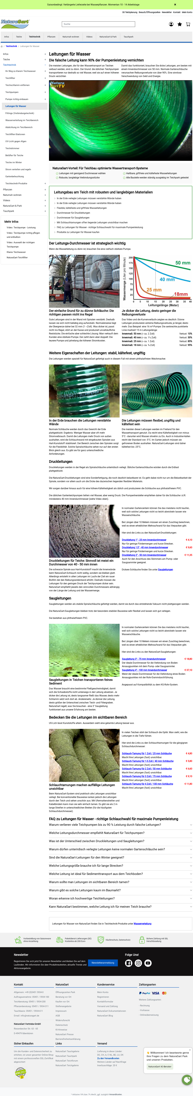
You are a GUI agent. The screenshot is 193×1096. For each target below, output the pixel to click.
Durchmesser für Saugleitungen (71, 218)
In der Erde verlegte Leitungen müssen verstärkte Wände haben (87, 199)
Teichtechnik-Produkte (16, 184)
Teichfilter (10, 78)
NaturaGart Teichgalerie (67, 1066)
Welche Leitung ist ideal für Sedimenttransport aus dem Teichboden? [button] (96, 874)
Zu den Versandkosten (108, 1059)
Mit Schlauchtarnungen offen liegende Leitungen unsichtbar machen (91, 223)
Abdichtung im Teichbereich (18, 127)
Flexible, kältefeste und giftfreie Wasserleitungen (80, 208)
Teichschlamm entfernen (17, 85)
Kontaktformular (105, 1002)
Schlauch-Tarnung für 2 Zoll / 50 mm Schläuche (147, 769)
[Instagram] (138, 963)
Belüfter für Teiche (14, 156)
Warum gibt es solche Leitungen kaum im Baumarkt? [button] (85, 891)
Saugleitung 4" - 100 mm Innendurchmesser (144, 670)
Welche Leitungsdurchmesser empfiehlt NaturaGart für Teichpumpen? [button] (96, 833)
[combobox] (98, 24)
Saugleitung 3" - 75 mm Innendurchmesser (144, 659)
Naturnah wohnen (76, 37)
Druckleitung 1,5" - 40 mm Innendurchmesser (145, 548)
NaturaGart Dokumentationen (111, 1011)
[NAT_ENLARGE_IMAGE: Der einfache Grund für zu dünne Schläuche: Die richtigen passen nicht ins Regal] (84, 281)
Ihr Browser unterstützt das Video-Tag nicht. (120, 121)
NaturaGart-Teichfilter (17, 258)
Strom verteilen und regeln (18, 170)
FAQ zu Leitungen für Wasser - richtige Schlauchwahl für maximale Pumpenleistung (98, 228)
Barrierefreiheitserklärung (68, 1039)
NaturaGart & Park (116, 37)
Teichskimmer (12, 148)
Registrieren (103, 997)
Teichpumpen (11, 92)
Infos (7, 37)
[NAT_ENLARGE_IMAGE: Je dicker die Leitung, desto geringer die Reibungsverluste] (157, 281)
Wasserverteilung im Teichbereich (21, 120)
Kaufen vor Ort (62, 1002)
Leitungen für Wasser (15, 106)
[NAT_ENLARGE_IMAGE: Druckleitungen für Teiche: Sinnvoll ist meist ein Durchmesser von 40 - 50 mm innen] (84, 531)
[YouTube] (148, 963)
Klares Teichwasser (16, 252)
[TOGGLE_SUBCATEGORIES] (45, 54)
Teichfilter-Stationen (15, 134)
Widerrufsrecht (63, 1021)
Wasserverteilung (142, 924)
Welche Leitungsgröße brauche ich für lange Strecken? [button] (86, 866)
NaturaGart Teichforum (67, 1061)
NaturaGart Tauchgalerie (67, 1052)
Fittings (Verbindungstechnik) (19, 113)
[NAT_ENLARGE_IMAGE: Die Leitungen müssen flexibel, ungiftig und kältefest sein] (157, 391)
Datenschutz (62, 1025)
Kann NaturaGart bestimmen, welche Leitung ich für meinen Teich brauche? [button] (100, 907)
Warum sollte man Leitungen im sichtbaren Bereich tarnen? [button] (89, 882)
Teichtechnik (37, 37)
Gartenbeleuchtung (14, 177)
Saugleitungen (165, 570)
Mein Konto (187, 12)
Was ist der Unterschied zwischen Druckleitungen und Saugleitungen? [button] (96, 841)
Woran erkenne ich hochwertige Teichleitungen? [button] (82, 899)
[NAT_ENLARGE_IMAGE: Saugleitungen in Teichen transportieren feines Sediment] (84, 650)
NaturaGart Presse (65, 1035)
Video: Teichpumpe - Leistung (21, 228)
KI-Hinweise (61, 1030)
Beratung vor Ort (63, 997)
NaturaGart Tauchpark (66, 1056)
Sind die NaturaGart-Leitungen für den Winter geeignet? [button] (86, 858)
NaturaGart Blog (105, 1016)
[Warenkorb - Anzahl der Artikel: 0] (188, 24)
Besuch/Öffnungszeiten (149, 12)
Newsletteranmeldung (103, 963)
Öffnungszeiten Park (65, 993)
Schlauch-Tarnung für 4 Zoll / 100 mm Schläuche (147, 784)
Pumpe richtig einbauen (16, 99)
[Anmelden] (171, 24)
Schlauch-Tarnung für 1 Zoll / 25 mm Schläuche (147, 754)
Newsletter (167, 12)
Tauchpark (138, 37)
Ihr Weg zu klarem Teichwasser (20, 71)
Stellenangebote (63, 1007)
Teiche (20, 37)
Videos (96, 37)
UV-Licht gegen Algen (15, 141)
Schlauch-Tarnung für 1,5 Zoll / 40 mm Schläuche (147, 761)
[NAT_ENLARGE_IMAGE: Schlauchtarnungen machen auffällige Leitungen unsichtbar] (84, 755)
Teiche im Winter (13, 163)
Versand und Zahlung (107, 1007)
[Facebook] (128, 963)
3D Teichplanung (129, 12)
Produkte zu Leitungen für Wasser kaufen (76, 232)
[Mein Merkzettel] (179, 24)
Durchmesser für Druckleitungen (72, 213)
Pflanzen (55, 37)
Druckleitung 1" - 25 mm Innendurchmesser (144, 540)
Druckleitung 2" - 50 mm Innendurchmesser (144, 555)
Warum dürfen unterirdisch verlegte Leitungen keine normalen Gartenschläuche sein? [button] (107, 850)
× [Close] (175, 4)
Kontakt (176, 12)
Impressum (61, 1011)
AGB (58, 1016)
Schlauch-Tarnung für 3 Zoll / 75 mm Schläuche (147, 777)
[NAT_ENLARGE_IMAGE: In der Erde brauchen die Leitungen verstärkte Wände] (84, 391)
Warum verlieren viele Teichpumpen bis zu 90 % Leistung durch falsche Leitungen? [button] (105, 825)
